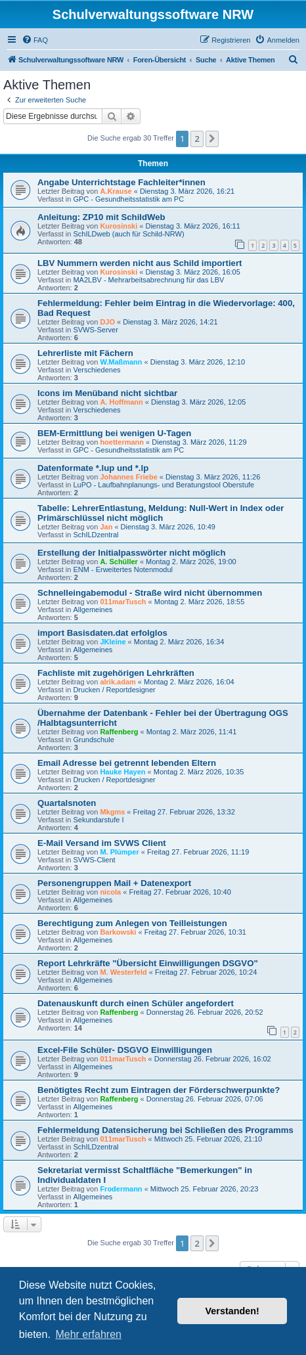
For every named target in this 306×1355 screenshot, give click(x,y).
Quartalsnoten (66, 803)
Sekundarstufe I (98, 820)
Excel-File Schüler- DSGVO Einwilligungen (124, 1050)
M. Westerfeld (123, 972)
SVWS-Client (94, 860)
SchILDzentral (95, 535)
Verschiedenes (96, 370)
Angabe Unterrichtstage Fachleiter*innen (121, 182)
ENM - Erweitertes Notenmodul (123, 569)
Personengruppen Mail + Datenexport (114, 883)
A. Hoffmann (121, 402)
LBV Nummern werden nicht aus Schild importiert (139, 263)
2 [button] (196, 138)
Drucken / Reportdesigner (114, 690)
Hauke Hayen (122, 772)
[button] (212, 138)
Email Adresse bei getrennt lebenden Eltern (126, 763)
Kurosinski (118, 226)
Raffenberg (119, 732)
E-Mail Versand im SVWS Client (101, 843)
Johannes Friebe (128, 477)
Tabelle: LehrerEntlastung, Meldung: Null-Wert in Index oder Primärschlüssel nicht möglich (160, 513)
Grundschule (93, 740)
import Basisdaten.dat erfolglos (102, 633)
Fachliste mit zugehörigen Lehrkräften (115, 673)
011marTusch (123, 602)
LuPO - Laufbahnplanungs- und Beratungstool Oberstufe (163, 485)
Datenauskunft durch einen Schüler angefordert (135, 1003)
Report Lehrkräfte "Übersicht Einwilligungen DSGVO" (147, 963)
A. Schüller (118, 562)
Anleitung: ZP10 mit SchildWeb (101, 217)
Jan (106, 527)
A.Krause (115, 191)
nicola (110, 892)
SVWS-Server (95, 330)
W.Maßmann (121, 362)
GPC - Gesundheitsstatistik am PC (128, 199)
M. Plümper (119, 852)
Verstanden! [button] (232, 1311)
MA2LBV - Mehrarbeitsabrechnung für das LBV (148, 280)
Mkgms (112, 812)
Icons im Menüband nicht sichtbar (107, 393)
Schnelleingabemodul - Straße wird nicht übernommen (149, 593)
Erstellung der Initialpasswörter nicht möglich (131, 553)
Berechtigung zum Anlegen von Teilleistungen (132, 923)
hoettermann (122, 442)
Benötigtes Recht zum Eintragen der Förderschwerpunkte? (158, 1090)
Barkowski (118, 932)
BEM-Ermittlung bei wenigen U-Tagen (114, 433)
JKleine (112, 642)
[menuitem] (35, 40)
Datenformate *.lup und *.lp (92, 468)
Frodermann (121, 1189)
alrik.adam (117, 682)
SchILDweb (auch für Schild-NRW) (128, 234)
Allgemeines (92, 609)
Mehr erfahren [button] (88, 1334)
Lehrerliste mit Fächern (85, 353)
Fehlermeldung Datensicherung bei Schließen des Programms (165, 1130)
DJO (107, 322)
